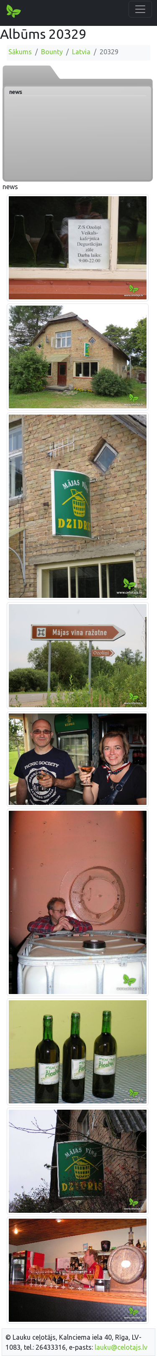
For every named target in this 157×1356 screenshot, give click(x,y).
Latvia (81, 52)
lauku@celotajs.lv (121, 1347)
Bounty (52, 52)
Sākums (20, 52)
